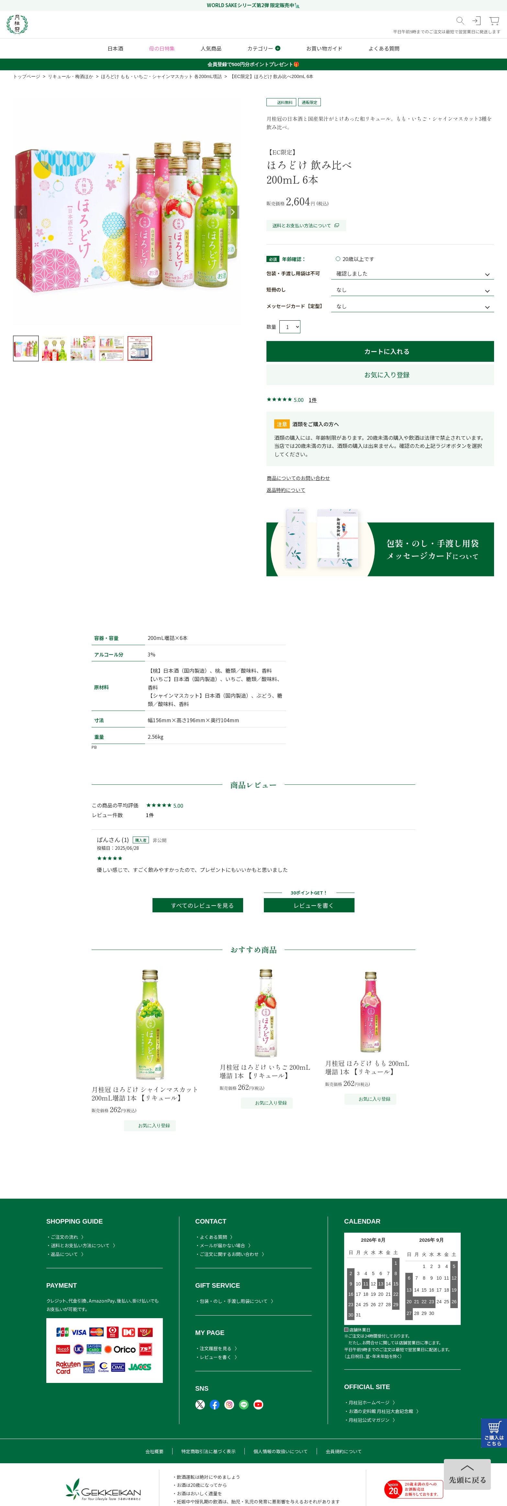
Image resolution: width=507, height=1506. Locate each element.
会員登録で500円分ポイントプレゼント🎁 (253, 64)
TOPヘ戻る (467, 1474)
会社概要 (154, 1451)
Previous (20, 212)
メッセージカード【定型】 (295, 305)
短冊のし (276, 289)
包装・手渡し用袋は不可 (293, 273)
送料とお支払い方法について (306, 225)
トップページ (26, 76)
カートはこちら (494, 1433)
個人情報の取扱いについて (281, 1451)
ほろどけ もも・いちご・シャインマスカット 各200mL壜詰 (161, 76)
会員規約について (344, 1451)
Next (232, 212)
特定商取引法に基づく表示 (208, 1451)
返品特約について (285, 489)
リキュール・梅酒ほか (70, 76)
